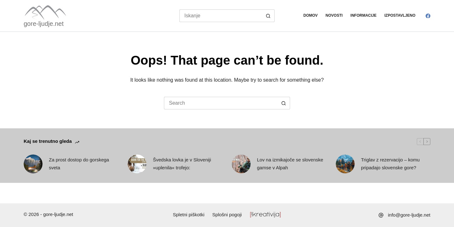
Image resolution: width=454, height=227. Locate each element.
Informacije (364, 15)
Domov (310, 15)
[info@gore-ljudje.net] (381, 215)
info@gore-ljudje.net (409, 215)
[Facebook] (428, 16)
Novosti (334, 15)
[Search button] (268, 15)
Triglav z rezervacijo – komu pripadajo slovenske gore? (390, 163)
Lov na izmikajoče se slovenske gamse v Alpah (290, 163)
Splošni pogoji (227, 214)
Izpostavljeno (399, 15)
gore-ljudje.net (44, 23)
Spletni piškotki (188, 214)
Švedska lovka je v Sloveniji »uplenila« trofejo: (182, 163)
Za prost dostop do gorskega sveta (79, 163)
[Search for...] (220, 15)
